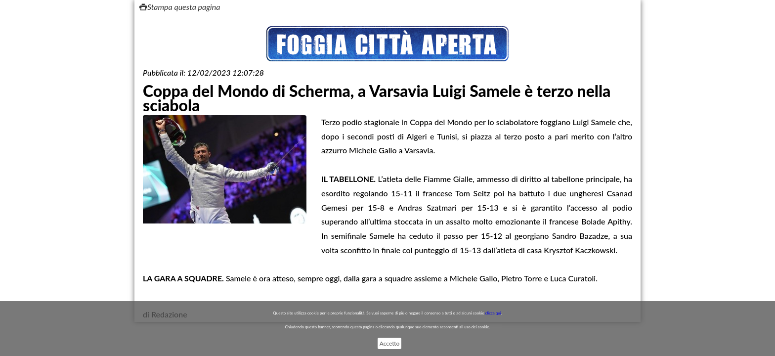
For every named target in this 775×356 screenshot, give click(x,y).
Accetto (389, 343)
